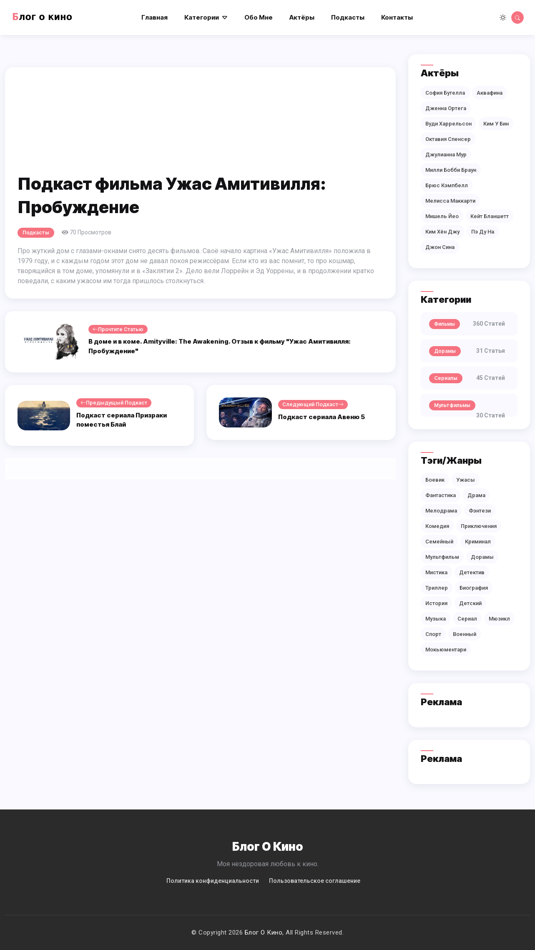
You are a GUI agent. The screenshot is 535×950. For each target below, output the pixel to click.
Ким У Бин (496, 124)
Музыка (435, 619)
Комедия (437, 526)
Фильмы (444, 324)
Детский (470, 603)
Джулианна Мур (446, 154)
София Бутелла (445, 93)
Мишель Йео (442, 216)
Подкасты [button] (347, 17)
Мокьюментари (445, 649)
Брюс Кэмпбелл (446, 185)
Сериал (467, 619)
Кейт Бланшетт (489, 216)
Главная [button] (154, 17)
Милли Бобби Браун (450, 170)
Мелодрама (441, 511)
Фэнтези (480, 511)
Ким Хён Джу (442, 232)
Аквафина (489, 93)
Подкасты (36, 232)
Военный (464, 634)
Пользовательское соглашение (314, 880)
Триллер (436, 588)
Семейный (439, 541)
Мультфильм (442, 557)
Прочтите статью (118, 329)
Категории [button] (201, 17)
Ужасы (465, 480)
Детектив (472, 572)
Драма (476, 495)
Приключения (479, 526)
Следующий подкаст (313, 404)
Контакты (397, 17)
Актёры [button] (301, 17)
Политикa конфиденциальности (212, 880)
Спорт (433, 634)
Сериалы (445, 378)
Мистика (436, 572)
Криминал (478, 541)
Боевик (435, 480)
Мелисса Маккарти (450, 201)
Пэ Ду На (482, 232)
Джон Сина (440, 247)
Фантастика (440, 495)
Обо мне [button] (258, 17)
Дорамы (445, 351)
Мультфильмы (452, 405)
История (436, 603)
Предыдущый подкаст (113, 403)
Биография (474, 588)
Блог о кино (264, 932)
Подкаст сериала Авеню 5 (321, 417)
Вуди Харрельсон (448, 124)
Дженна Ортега (445, 108)
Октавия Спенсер (448, 139)
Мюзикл (499, 619)
